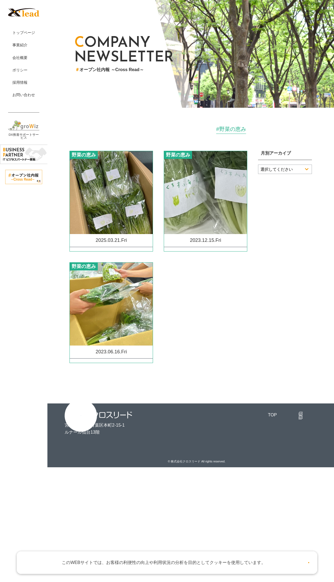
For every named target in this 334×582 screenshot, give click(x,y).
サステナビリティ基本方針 (229, 520)
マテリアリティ (218, 529)
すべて (97, 129)
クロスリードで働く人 (307, 479)
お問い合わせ (216, 537)
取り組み (208, 129)
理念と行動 (214, 487)
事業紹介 (211, 470)
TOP (176, 470)
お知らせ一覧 (216, 545)
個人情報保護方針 (220, 503)
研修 (240, 129)
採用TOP (290, 470)
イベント (132, 129)
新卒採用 (294, 487)
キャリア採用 (298, 495)
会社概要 (211, 479)
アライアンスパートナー (226, 495)
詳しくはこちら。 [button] (256, 560)
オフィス (170, 129)
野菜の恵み (278, 129)
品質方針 (211, 512)
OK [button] (298, 560)
